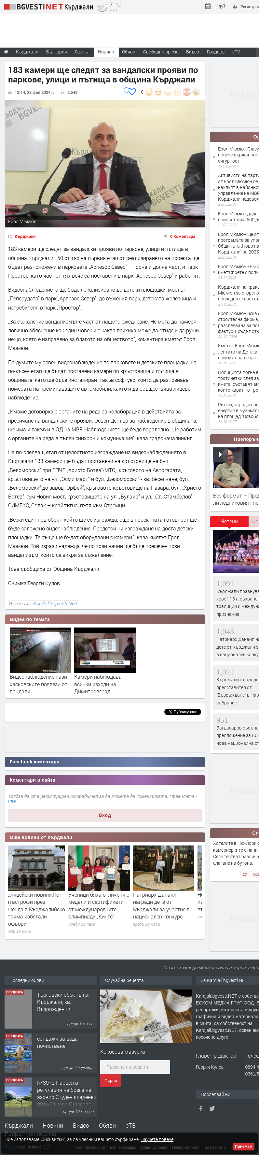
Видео (81, 1125)
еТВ (131, 1125)
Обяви (107, 1125)
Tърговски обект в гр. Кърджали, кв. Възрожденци (63, 1002)
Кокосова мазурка (122, 1051)
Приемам (243, 1146)
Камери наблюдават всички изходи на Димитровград (99, 684)
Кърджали (25, 236)
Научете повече (157, 1139)
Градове (216, 52)
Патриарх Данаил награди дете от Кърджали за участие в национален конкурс (167, 905)
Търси (111, 1080)
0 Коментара (182, 236)
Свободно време (160, 52)
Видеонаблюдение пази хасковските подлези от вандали (38, 684)
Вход (105, 815)
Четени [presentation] (229, 521)
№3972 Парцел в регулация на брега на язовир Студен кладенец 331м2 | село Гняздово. (66, 1093)
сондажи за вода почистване (57, 1042)
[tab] (229, 523)
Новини (106, 52)
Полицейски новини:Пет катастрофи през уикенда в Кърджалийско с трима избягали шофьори (40, 909)
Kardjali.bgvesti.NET (55, 603)
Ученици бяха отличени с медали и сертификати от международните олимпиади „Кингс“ (104, 905)
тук (12, 800)
